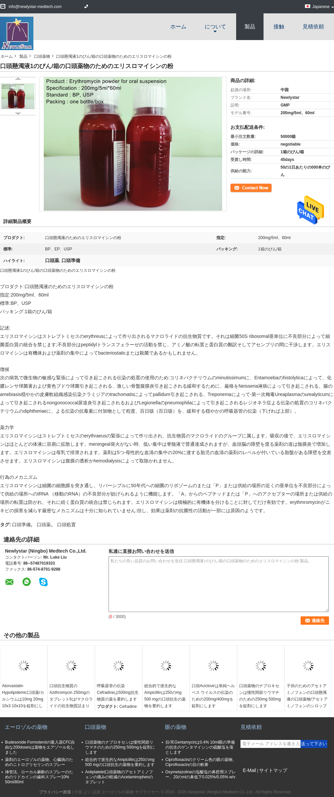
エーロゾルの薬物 (26, 727)
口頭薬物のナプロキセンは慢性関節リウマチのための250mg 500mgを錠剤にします (260, 695)
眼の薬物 (175, 727)
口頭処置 (66, 524)
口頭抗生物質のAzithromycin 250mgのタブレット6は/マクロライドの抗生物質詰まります (71, 699)
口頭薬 (44, 524)
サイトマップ (273, 770)
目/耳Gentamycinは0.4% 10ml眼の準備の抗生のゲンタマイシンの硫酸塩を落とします (200, 747)
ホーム (178, 26)
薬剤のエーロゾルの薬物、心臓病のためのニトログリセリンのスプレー (39, 762)
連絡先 (236, 187)
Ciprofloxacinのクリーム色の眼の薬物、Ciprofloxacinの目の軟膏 (200, 762)
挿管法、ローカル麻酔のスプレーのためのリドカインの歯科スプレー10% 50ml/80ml (39, 777)
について (215, 26)
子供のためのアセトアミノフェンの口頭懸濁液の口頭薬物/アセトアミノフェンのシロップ (307, 695)
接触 (279, 26)
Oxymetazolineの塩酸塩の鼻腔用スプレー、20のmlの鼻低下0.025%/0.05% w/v (200, 774)
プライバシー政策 (55, 792)
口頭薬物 (42, 56)
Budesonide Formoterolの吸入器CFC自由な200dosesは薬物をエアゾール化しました (40, 747)
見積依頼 (313, 26)
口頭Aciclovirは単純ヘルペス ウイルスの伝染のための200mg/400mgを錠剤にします (213, 695)
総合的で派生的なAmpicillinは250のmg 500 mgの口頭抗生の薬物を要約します (165, 695)
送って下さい (314, 743)
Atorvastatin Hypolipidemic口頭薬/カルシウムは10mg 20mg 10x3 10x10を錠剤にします (23, 699)
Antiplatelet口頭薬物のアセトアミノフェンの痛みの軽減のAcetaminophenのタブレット (119, 777)
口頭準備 (21, 524)
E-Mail (249, 770)
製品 (249, 26)
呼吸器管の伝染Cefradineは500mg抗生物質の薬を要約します (118, 692)
